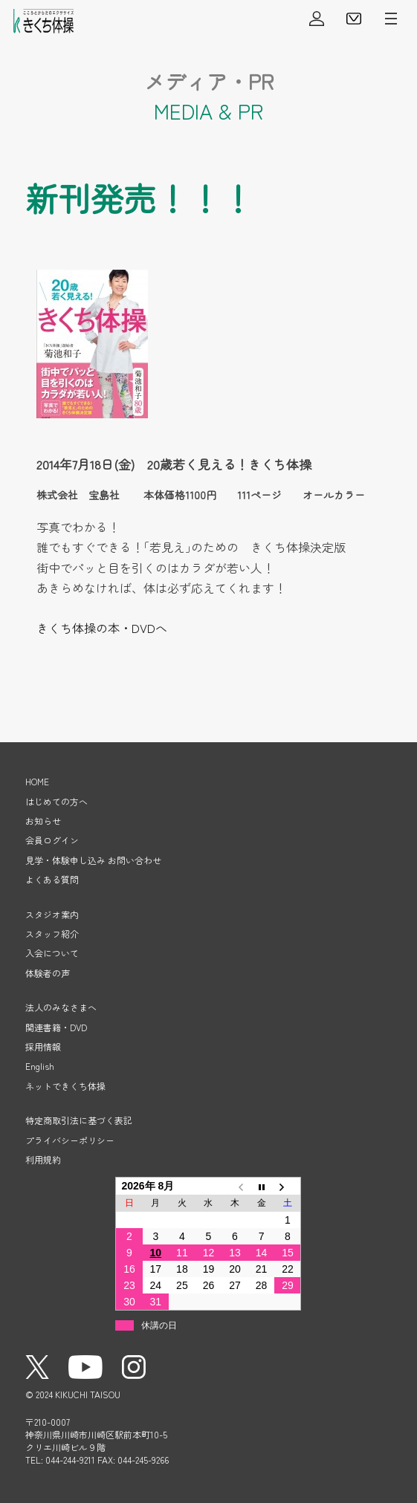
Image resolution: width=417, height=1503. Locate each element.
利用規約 (43, 1159)
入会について (52, 953)
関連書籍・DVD (56, 1027)
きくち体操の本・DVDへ (101, 628)
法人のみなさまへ (61, 1007)
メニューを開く (391, 18)
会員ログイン (316, 18)
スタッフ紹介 (52, 933)
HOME (37, 781)
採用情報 (43, 1046)
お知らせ (43, 820)
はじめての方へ (56, 801)
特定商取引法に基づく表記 (78, 1120)
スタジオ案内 (52, 914)
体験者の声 (47, 973)
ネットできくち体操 (65, 1086)
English (39, 1065)
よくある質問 (52, 879)
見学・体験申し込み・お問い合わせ (353, 18)
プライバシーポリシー (69, 1140)
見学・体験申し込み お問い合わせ (93, 860)
